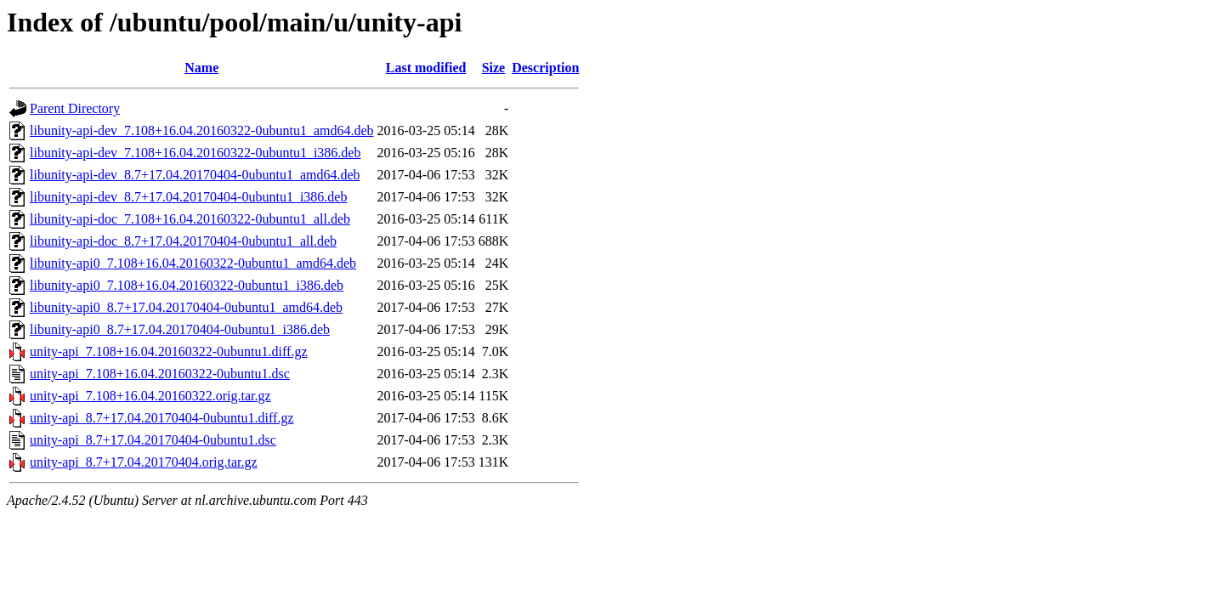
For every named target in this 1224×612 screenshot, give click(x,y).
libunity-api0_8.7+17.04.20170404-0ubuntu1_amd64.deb (186, 307)
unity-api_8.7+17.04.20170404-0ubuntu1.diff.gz (161, 418)
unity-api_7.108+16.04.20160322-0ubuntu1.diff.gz (168, 351)
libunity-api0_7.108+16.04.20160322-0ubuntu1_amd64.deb (193, 263)
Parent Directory (75, 108)
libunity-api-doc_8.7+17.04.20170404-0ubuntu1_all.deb (183, 241)
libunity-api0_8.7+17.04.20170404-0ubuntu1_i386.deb (180, 329)
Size (494, 67)
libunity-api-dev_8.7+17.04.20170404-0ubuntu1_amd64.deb (195, 174)
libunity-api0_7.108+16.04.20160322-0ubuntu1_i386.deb (186, 285)
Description (545, 67)
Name (201, 67)
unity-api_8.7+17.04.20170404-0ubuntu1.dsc (153, 440)
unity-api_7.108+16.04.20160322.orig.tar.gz (150, 395)
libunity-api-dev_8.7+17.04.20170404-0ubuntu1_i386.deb (188, 197)
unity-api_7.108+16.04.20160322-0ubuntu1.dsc (160, 373)
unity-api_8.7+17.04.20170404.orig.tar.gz (144, 462)
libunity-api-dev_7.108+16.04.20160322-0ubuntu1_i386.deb (195, 152)
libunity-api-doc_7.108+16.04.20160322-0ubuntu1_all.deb (190, 219)
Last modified (426, 67)
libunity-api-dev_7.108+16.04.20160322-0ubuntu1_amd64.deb (202, 130)
